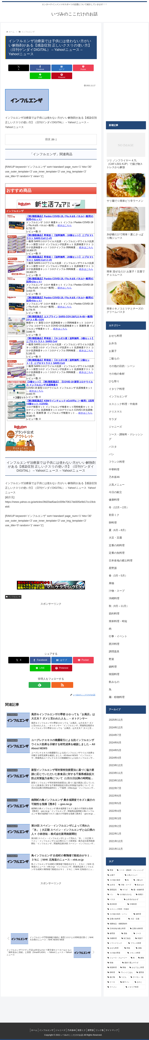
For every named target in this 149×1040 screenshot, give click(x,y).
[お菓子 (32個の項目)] (114, 875)
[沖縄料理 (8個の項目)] (112, 938)
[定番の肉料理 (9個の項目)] (137, 928)
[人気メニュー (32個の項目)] (135, 875)
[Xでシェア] (12, 68)
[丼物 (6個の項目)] (128, 948)
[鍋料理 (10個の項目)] (139, 914)
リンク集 (103, 1030)
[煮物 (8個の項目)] (126, 933)
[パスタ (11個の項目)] (114, 899)
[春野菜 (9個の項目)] (112, 933)
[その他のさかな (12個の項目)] (125, 894)
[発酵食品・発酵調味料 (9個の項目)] (126, 924)
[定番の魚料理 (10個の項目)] (116, 919)
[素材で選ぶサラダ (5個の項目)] (133, 963)
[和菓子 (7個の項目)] (140, 938)
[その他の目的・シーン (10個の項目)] (119, 914)
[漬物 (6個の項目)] (140, 948)
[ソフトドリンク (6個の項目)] (116, 943)
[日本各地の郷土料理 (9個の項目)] (117, 928)
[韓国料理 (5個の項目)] (112, 967)
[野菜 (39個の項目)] (110, 870)
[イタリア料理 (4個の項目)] (135, 987)
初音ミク (82, 1030)
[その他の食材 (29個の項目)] (114, 880)
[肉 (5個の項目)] (133, 958)
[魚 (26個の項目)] (128, 880)
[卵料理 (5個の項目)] (111, 972)
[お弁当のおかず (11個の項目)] (134, 899)
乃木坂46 (71, 1030)
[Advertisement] (51, 548)
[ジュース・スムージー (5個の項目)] (117, 958)
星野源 (92, 1030)
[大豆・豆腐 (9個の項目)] (136, 919)
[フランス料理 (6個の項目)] (136, 943)
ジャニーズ (59, 1030)
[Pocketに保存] (58, 68)
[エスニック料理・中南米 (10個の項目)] (126, 909)
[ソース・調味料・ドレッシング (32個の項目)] (131, 870)
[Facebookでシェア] (28, 68)
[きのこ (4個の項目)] (139, 982)
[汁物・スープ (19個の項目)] (125, 885)
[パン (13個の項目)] (110, 894)
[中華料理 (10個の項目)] (136, 904)
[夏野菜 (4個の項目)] (140, 972)
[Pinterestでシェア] (89, 68)
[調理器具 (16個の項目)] (112, 890)
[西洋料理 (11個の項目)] (116, 904)
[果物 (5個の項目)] (123, 967)
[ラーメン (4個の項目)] (115, 987)
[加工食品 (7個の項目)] (126, 938)
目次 (47, 131)
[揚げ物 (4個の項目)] (111, 977)
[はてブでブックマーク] (43, 68)
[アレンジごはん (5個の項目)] (126, 972)
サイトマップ (116, 1030)
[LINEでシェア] (74, 68)
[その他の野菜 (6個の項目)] (116, 953)
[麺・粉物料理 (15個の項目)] (138, 890)
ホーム (30, 1030)
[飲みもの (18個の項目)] (139, 885)
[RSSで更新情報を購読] (54, 669)
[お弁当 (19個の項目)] (111, 885)
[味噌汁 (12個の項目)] (140, 894)
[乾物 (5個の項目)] (113, 963)
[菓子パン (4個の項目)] (126, 982)
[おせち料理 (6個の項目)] (114, 948)
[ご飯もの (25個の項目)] (139, 880)
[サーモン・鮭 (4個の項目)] (137, 977)
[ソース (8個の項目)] (139, 933)
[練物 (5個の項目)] (141, 958)
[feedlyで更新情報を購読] (47, 669)
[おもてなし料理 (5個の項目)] (137, 967)
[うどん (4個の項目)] (123, 977)
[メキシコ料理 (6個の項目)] (136, 953)
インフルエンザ (13, 589)
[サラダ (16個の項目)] (124, 890)
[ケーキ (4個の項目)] (112, 982)
